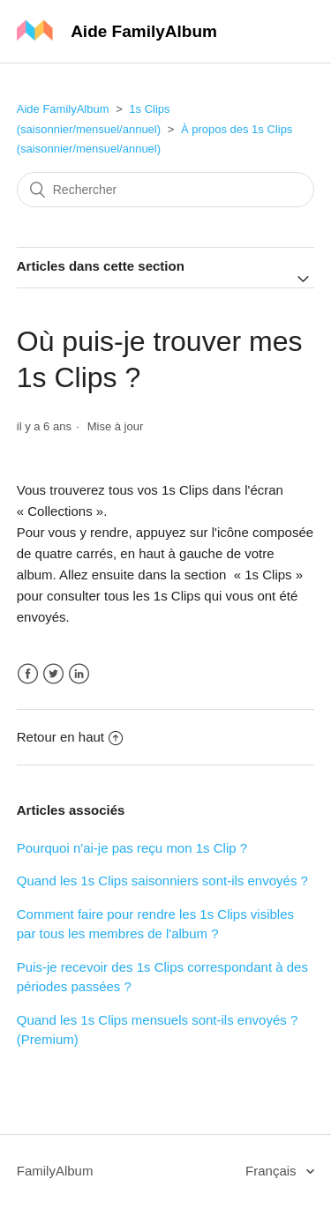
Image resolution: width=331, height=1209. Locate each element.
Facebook (28, 674)
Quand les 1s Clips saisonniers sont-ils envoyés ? (162, 880)
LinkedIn (79, 674)
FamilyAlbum (55, 1170)
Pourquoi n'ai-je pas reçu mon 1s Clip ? (132, 847)
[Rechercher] (166, 189)
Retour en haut (70, 736)
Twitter (53, 674)
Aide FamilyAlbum (63, 109)
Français (272, 1170)
